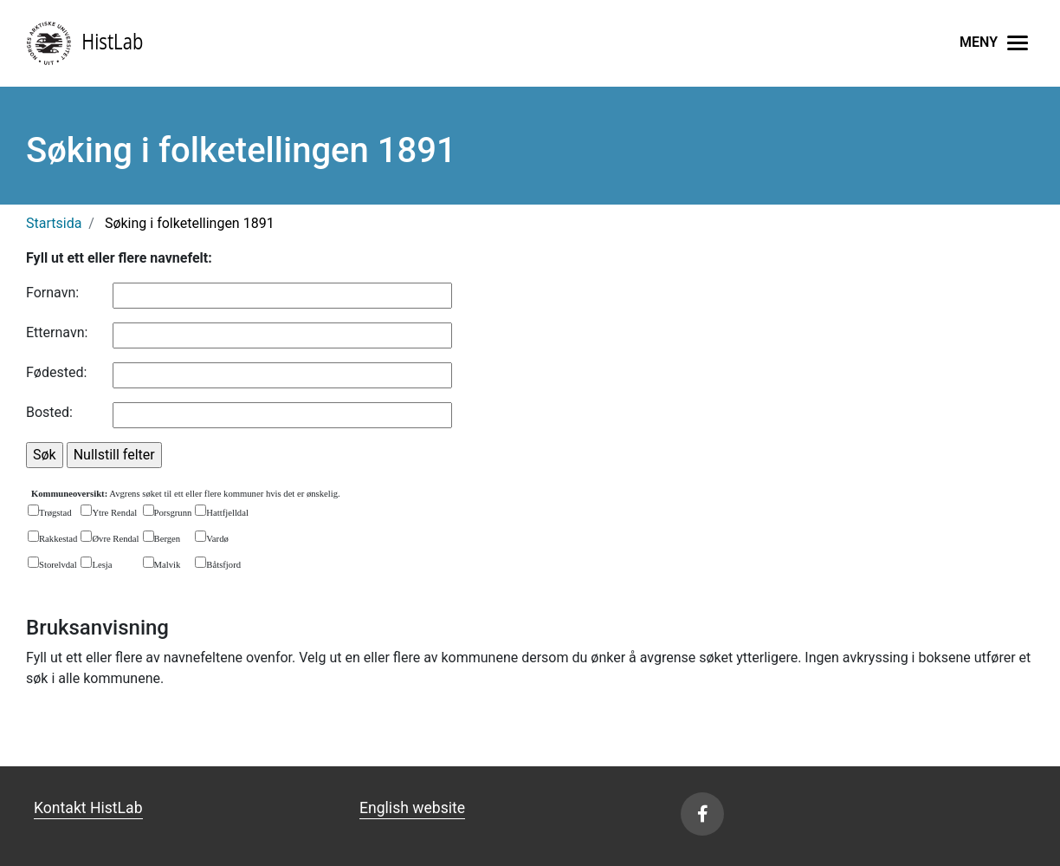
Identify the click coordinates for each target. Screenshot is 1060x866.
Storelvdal (58, 565)
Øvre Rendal (115, 539)
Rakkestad (58, 539)
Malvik (167, 565)
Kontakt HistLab (88, 808)
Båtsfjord (223, 565)
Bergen (167, 539)
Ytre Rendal (114, 513)
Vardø (217, 539)
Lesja (102, 565)
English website (412, 808)
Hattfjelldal (227, 513)
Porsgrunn (173, 513)
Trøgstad (55, 513)
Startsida (53, 223)
